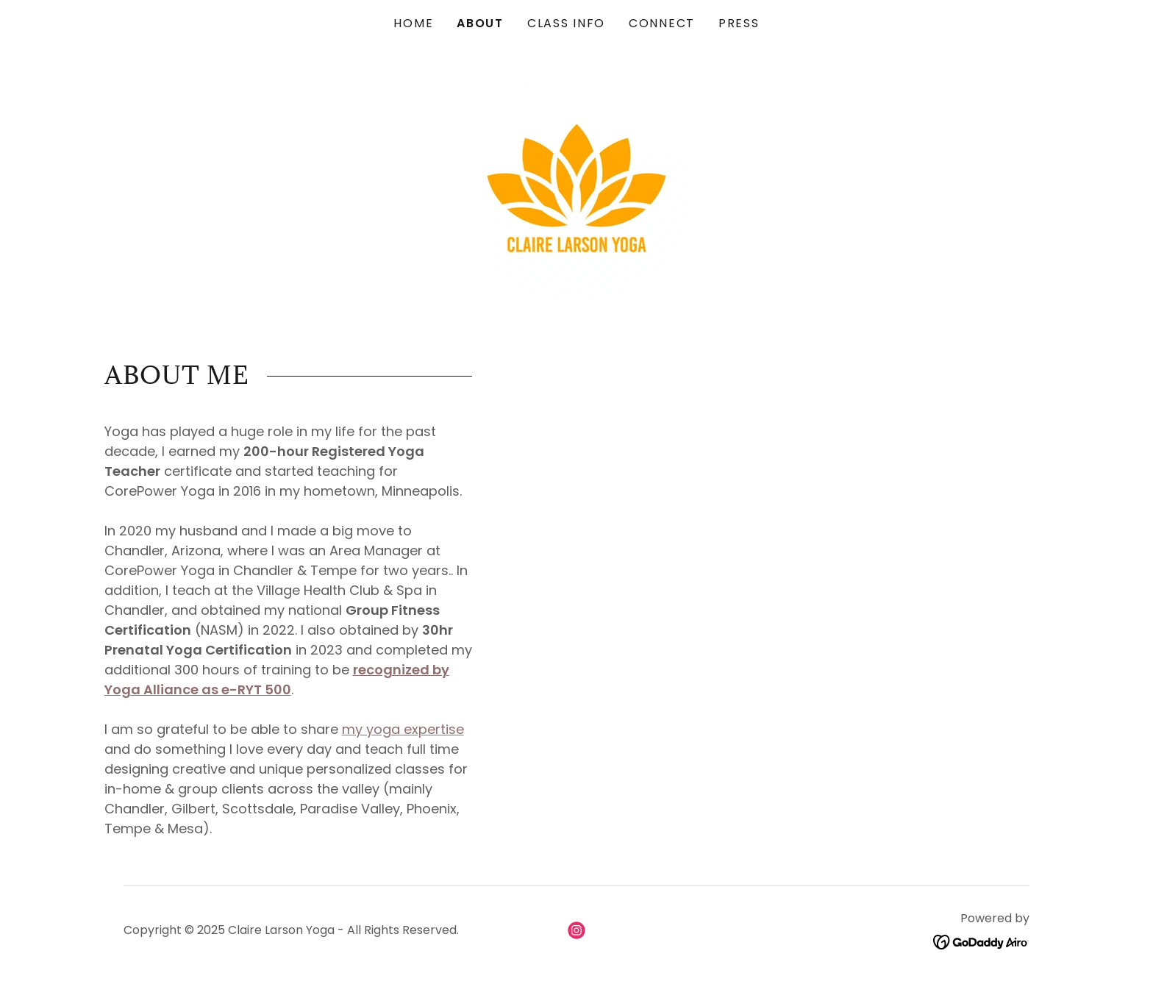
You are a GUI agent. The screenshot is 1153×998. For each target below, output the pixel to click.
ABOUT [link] (480, 23)
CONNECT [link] (662, 23)
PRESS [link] (739, 23)
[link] (576, 187)
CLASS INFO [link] (566, 23)
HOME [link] (413, 23)
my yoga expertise (403, 729)
